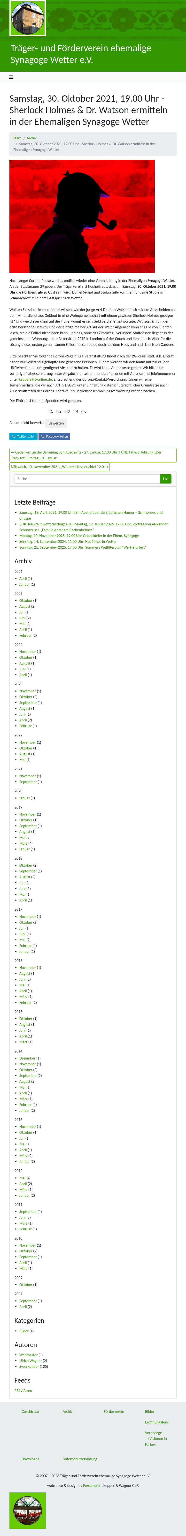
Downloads (30, 1459)
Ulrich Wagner (30, 1360)
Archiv (32, 138)
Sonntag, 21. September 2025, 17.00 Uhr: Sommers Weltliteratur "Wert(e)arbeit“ (83, 547)
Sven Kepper (29, 1366)
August (24, 606)
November (27, 651)
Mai (22, 623)
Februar (25, 635)
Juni (22, 618)
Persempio (91, 1485)
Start (17, 138)
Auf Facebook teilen (54, 436)
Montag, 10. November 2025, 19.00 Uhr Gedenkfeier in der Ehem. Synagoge (79, 535)
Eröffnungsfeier (157, 1422)
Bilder (24, 1331)
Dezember (27, 1058)
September (28, 702)
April (23, 578)
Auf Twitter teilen (23, 436)
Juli (21, 612)
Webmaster (28, 1355)
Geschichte (30, 1411)
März (23, 843)
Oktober (25, 600)
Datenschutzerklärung (80, 1459)
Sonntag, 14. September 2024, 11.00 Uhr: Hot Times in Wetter (68, 541)
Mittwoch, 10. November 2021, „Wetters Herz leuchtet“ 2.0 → (59, 466)
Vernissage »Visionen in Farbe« (156, 1438)
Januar (24, 584)
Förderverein (114, 1411)
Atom (27, 1390)
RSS (17, 1390)
